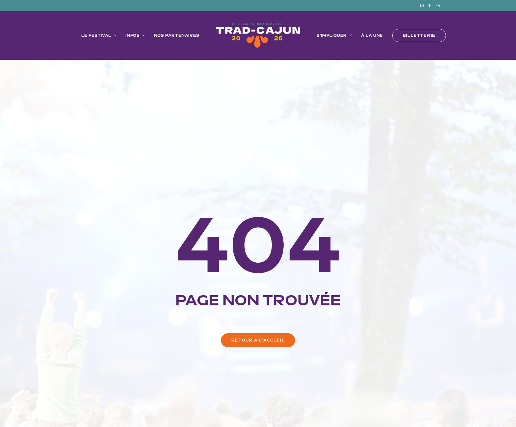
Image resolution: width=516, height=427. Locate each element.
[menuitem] (423, 5)
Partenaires (271, 383)
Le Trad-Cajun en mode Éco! (214, 383)
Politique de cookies (197, 411)
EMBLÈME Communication (349, 403)
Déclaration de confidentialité (254, 411)
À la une (372, 35)
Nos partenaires (176, 35)
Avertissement (325, 411)
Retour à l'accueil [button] (258, 245)
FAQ (297, 383)
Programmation (154, 383)
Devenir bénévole (329, 383)
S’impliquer (334, 35)
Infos (134, 35)
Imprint (298, 411)
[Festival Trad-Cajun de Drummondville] (258, 35)
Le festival (98, 35)
